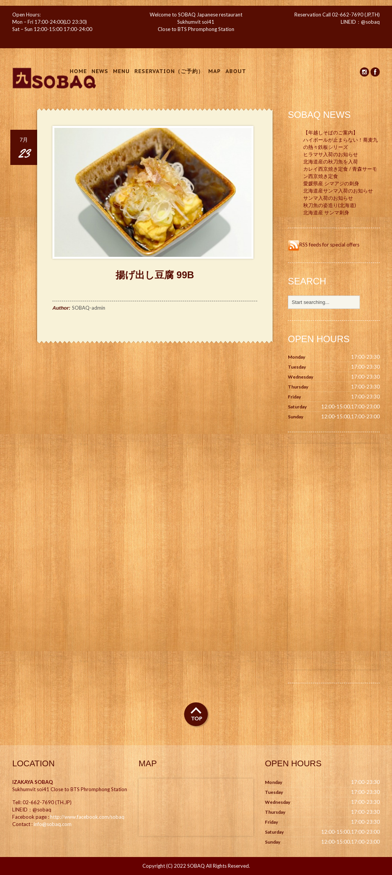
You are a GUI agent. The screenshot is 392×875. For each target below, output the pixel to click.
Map (214, 71)
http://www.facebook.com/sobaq (87, 817)
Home (78, 71)
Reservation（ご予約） (169, 71)
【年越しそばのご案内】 (330, 132)
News (99, 71)
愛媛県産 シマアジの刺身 (331, 183)
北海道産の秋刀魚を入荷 (330, 161)
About (235, 71)
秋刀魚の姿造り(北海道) (329, 205)
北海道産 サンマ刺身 (326, 212)
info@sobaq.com (53, 824)
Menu (121, 71)
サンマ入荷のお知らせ (328, 198)
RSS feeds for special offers (323, 245)
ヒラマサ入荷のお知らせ (330, 154)
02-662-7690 (347, 14)
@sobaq (370, 22)
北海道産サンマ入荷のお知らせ (338, 191)
